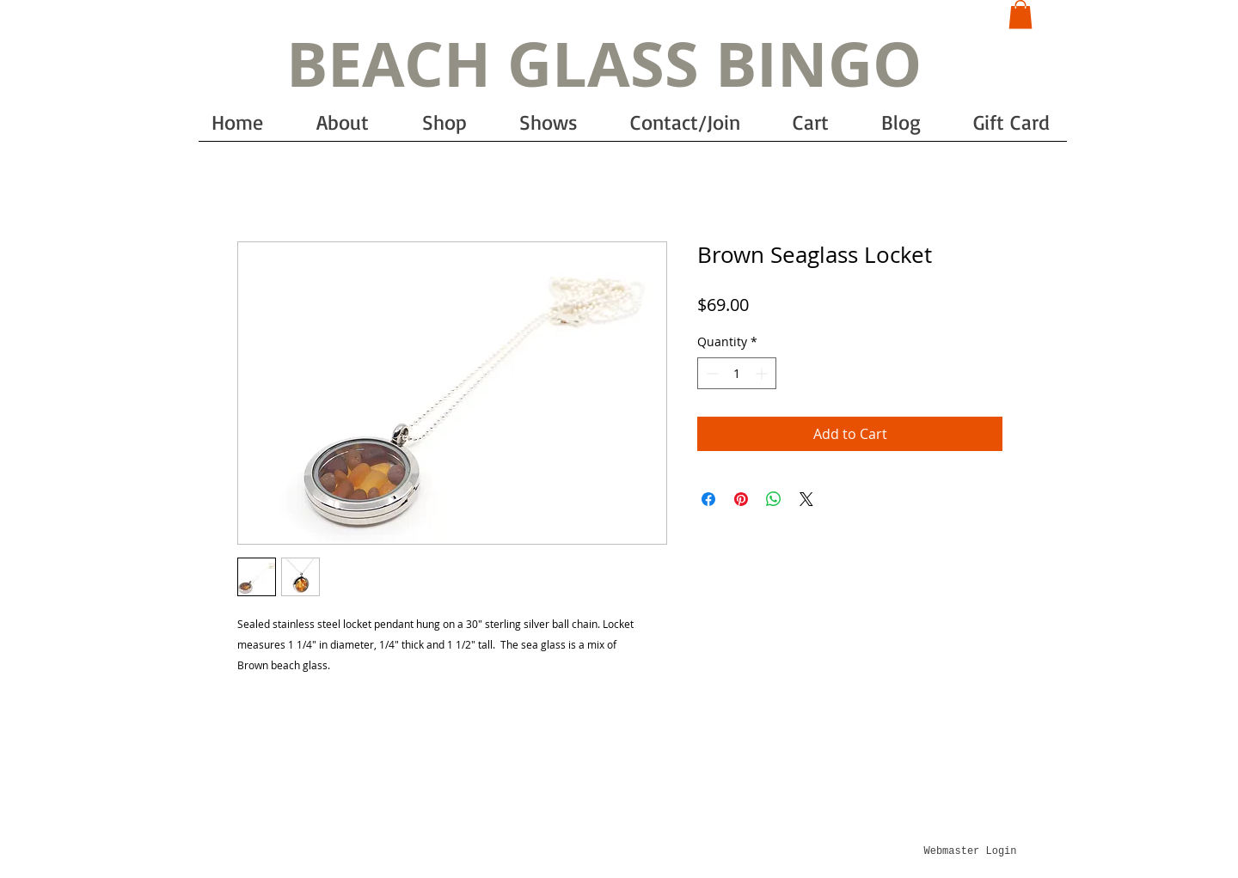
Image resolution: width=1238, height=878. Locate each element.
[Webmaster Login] (970, 851)
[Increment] (763, 373)
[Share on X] (806, 499)
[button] (1020, 14)
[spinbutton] (736, 373)
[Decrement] (710, 373)
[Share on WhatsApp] (773, 499)
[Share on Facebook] (708, 499)
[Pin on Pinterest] (741, 499)
